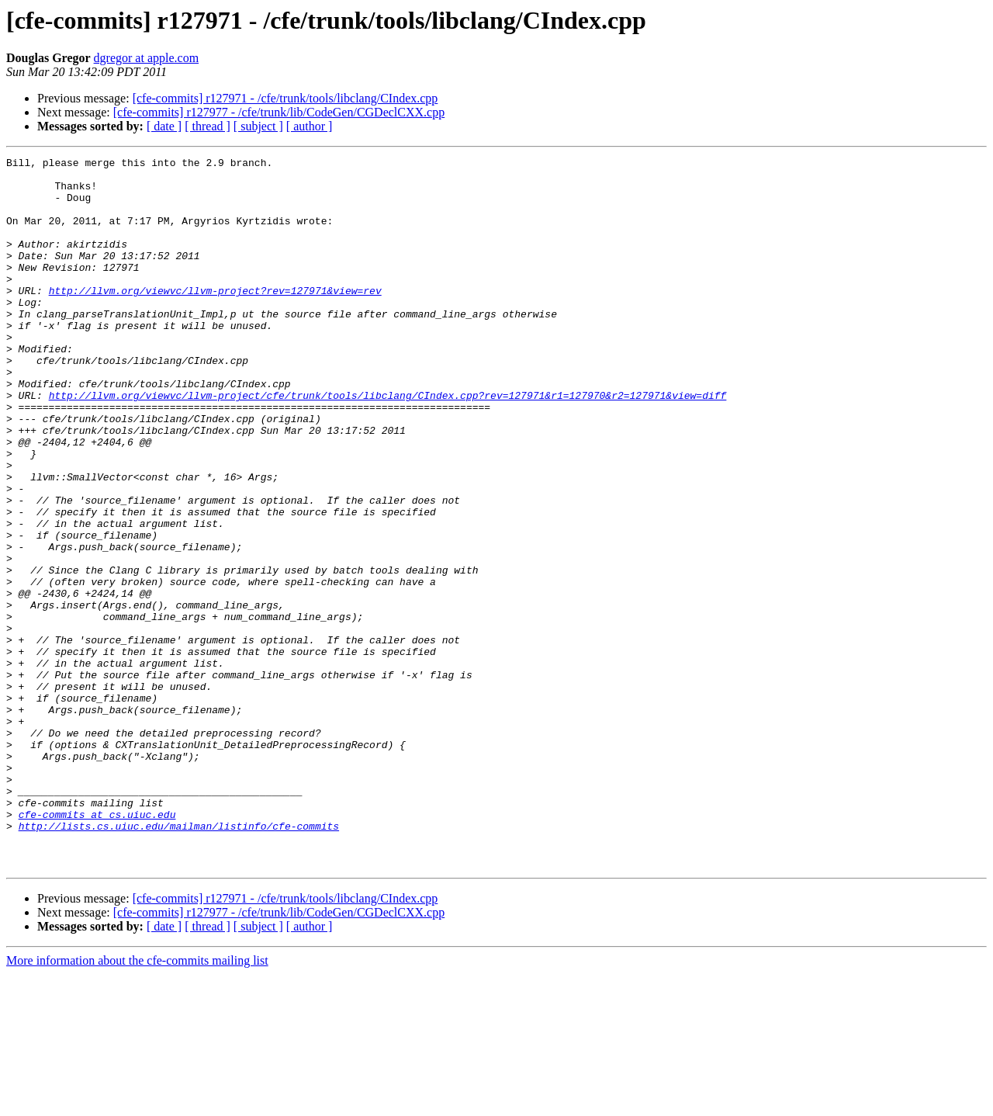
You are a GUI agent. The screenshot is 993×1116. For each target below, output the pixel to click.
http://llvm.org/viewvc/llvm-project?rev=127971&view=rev (215, 318)
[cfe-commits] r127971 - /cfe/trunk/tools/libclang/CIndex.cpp (285, 98)
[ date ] (164, 126)
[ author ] (309, 126)
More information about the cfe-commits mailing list (137, 1102)
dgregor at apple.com (146, 57)
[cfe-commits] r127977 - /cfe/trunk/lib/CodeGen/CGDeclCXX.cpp (279, 112)
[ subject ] (258, 126)
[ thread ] (207, 126)
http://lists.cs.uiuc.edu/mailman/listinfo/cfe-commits (179, 961)
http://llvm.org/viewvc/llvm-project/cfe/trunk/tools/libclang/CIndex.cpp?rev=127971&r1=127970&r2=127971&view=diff (388, 444)
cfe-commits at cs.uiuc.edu (97, 947)
